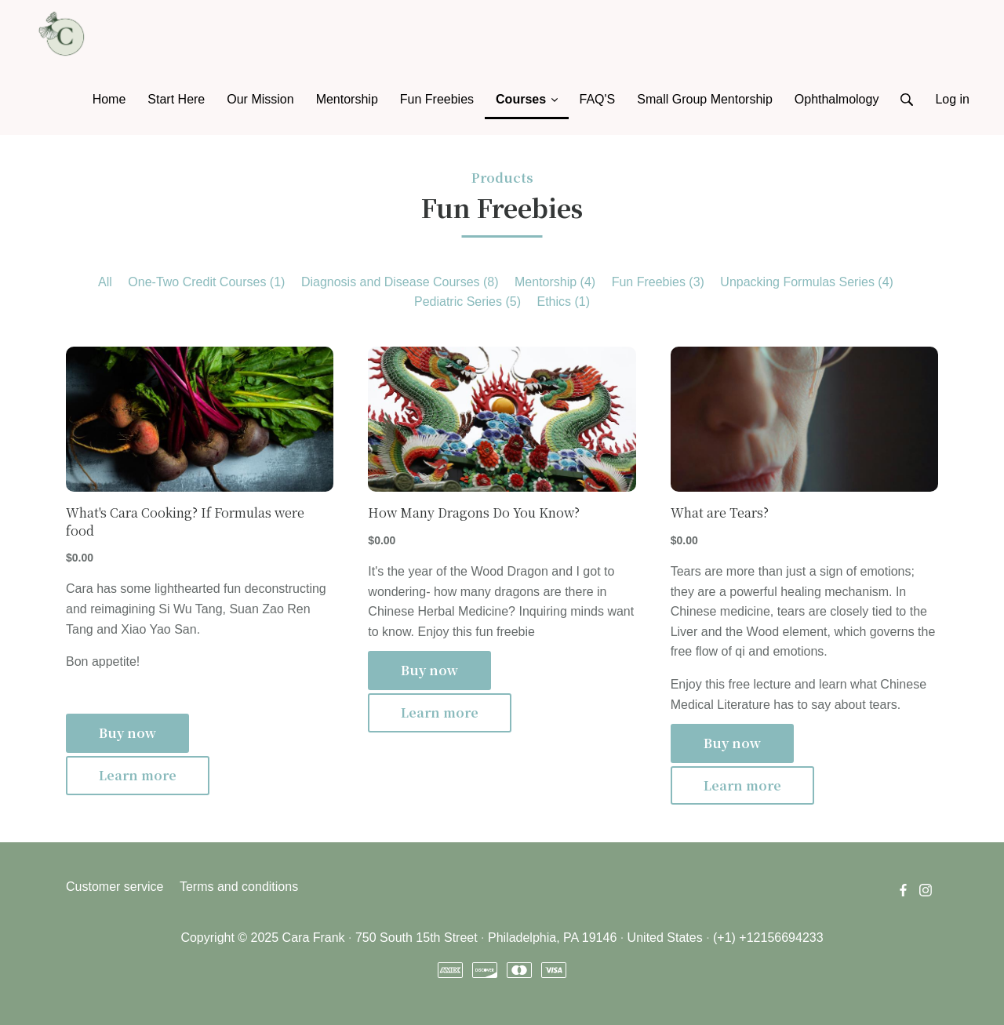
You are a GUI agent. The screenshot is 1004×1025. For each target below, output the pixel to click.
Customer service (114, 886)
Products (502, 178)
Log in (952, 99)
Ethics (563, 301)
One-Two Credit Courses (206, 282)
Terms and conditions (239, 886)
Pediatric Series (467, 301)
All (105, 282)
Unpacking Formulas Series (806, 282)
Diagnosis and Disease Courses (400, 282)
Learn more (137, 775)
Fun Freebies (658, 282)
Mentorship (555, 282)
